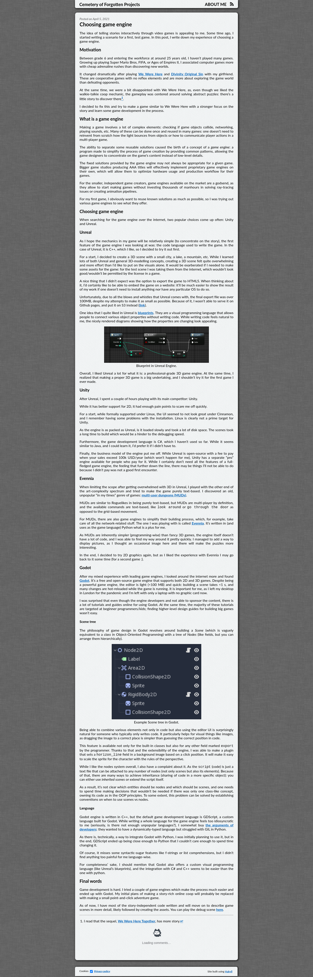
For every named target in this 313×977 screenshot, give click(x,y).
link (142, 305)
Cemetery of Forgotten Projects (109, 4)
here (219, 910)
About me (215, 4)
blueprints (145, 313)
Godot (84, 580)
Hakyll (228, 972)
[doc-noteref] (122, 99)
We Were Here (150, 74)
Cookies (86, 972)
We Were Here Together (136, 922)
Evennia (198, 523)
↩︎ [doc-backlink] (181, 922)
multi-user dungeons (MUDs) (164, 495)
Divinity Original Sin (187, 74)
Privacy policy (102, 972)
